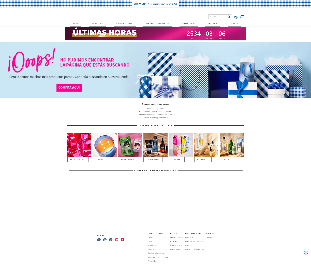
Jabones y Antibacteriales (157, 23)
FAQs (150, 237)
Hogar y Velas (188, 23)
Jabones (176, 160)
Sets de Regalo (127, 160)
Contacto (151, 249)
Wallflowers (202, 160)
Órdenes (173, 241)
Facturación (152, 261)
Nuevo (76, 23)
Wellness (227, 160)
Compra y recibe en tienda (158, 257)
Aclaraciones (175, 249)
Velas (100, 160)
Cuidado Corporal (124, 23)
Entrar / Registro (176, 237)
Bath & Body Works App (194, 249)
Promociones (97, 23)
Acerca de (189, 237)
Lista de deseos (176, 245)
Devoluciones (152, 245)
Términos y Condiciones (156, 253)
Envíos (150, 241)
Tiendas (209, 237)
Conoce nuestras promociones (155, 117)
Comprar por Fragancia (194, 241)
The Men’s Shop (152, 160)
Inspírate (188, 245)
